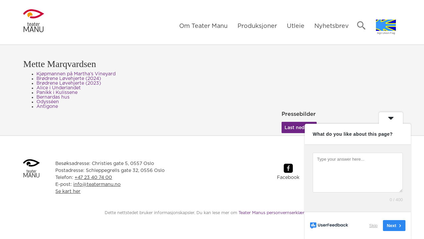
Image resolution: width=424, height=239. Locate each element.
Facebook (288, 177)
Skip (373, 225)
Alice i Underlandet (58, 88)
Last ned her (299, 127)
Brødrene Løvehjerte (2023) (68, 83)
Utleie (295, 26)
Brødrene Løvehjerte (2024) (68, 78)
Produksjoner (257, 26)
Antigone (47, 106)
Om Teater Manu (203, 26)
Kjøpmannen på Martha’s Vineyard (76, 74)
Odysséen (47, 102)
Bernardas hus (53, 97)
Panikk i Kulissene (57, 92)
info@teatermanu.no (97, 184)
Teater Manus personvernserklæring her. (278, 213)
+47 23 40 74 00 (93, 177)
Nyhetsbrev (331, 26)
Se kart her (67, 191)
